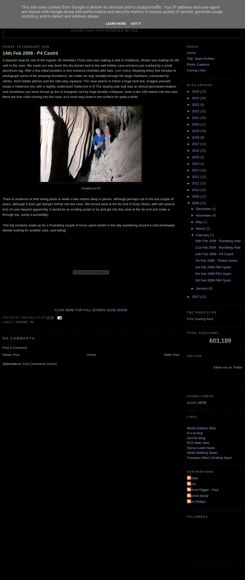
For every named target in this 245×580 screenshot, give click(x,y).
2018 (196, 137)
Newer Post (11, 355)
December (204, 209)
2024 (196, 98)
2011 (196, 183)
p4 (32, 322)
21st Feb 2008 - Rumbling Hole (217, 247)
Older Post (171, 355)
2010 (196, 190)
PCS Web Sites (198, 443)
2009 (196, 196)
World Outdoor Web (201, 428)
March (201, 228)
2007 (196, 297)
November (204, 215)
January (202, 288)
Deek (192, 484)
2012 (196, 177)
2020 (196, 124)
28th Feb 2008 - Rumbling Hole (218, 241)
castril (22, 322)
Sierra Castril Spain (201, 448)
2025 (196, 91)
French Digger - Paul (203, 490)
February (203, 235)
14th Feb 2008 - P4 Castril (30, 53)
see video (123, 70)
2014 (196, 164)
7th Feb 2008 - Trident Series (216, 260)
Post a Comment (15, 348)
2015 (196, 157)
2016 (196, 150)
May (199, 222)
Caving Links (196, 70)
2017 (196, 144)
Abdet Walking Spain (202, 453)
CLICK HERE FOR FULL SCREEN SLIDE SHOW (91, 310)
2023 (196, 105)
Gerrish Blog (196, 438)
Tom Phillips (197, 502)
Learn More (116, 23)
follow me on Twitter (227, 367)
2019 (196, 131)
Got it (136, 23)
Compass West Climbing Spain (209, 458)
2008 (196, 203)
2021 (196, 118)
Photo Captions (198, 64)
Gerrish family (198, 496)
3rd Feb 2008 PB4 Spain (213, 267)
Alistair (193, 478)
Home (91, 355)
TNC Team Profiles (200, 59)
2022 (196, 111)
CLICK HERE (197, 403)
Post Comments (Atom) (40, 364)
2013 (196, 170)
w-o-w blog (195, 433)
